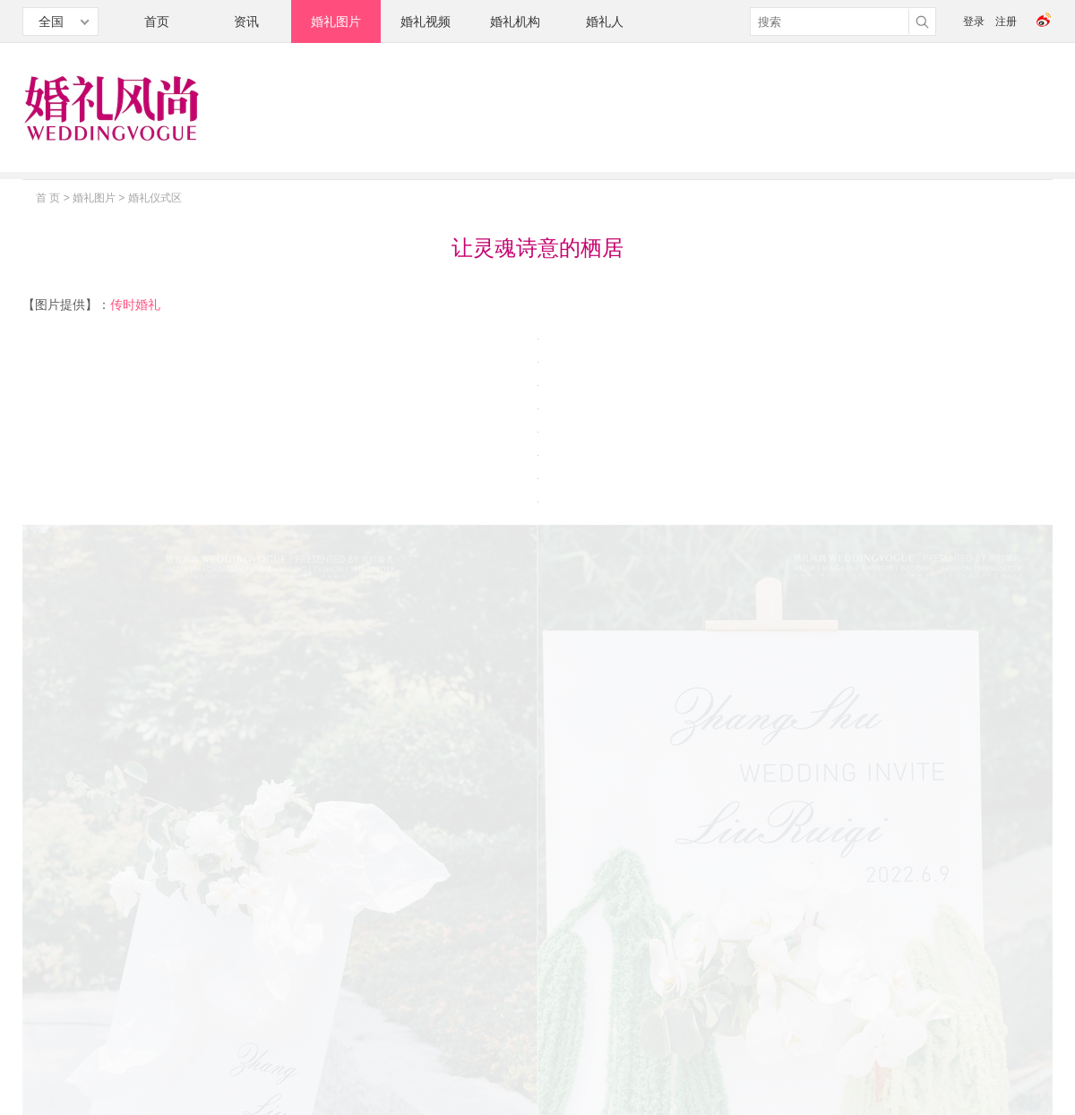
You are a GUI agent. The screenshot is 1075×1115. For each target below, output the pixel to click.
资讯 (246, 21)
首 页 (48, 198)
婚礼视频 (425, 21)
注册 (1006, 21)
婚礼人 (605, 21)
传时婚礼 (135, 304)
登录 (974, 21)
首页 (156, 21)
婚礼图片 (336, 21)
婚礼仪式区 (155, 198)
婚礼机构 (515, 21)
